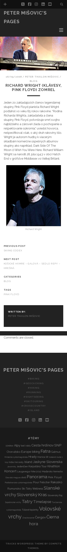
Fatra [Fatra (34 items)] (45, 451)
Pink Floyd (11, 294)
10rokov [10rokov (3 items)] (9, 445)
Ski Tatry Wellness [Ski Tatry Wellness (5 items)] (32, 488)
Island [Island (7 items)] (28, 462)
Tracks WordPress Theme (25, 543)
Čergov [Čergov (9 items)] (40, 517)
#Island (33, 410)
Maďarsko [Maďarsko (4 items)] (47, 471)
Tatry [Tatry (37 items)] (27, 501)
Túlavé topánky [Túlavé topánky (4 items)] (30, 509)
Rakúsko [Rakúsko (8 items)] (56, 482)
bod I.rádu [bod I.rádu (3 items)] (26, 445)
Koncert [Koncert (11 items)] (10, 471)
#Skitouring (33, 401)
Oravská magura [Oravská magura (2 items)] (13, 477)
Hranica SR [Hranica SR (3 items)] (42, 457)
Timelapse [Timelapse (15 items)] (42, 502)
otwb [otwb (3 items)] (23, 477)
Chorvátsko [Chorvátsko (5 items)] (13, 451)
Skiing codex (13, 250)
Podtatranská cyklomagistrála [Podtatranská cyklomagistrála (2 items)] (18, 482)
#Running (33, 392)
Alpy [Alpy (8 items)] (17, 445)
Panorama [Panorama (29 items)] (37, 476)
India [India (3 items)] (11, 462)
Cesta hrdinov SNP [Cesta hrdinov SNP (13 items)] (46, 445)
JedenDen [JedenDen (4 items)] (22, 466)
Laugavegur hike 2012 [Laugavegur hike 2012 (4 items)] (29, 471)
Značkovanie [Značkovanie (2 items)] (28, 518)
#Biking (33, 378)
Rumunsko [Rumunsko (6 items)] (14, 488)
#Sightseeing (33, 396)
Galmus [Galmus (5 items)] (55, 451)
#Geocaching (33, 383)
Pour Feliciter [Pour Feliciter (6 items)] (41, 482)
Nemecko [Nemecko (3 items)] (58, 471)
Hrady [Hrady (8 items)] (32, 456)
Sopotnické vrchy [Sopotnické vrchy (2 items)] (13, 502)
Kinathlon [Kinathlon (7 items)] (53, 466)
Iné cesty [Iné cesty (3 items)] (19, 462)
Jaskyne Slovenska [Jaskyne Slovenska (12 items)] (47, 462)
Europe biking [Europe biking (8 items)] (30, 451)
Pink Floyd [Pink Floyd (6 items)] (54, 477)
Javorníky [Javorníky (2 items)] (11, 466)
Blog (33, 81)
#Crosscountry (33, 405)
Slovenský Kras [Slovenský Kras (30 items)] (32, 494)
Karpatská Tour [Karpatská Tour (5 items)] (38, 466)
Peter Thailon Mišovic (42, 76)
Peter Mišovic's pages (33, 370)
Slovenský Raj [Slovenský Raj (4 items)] (55, 495)
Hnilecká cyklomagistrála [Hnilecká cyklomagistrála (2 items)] (16, 457)
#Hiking (33, 387)
